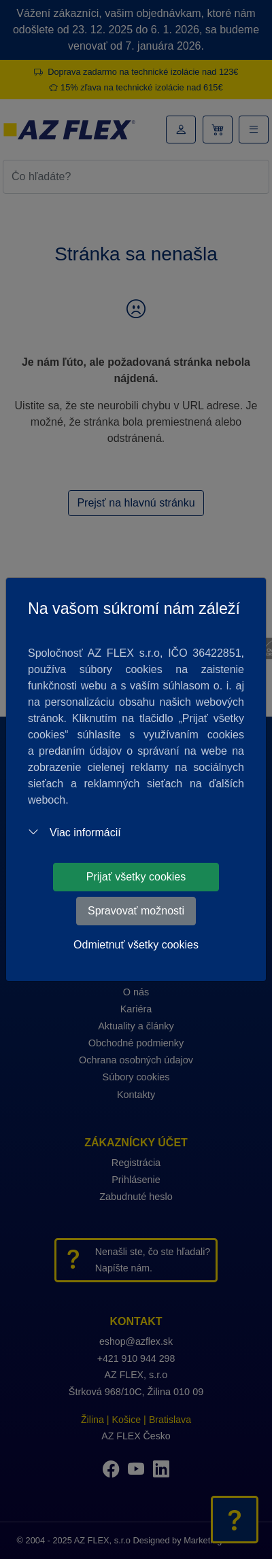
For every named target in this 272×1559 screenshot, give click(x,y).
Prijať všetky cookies (136, 877)
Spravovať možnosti (136, 910)
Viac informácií (74, 832)
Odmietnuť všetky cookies (136, 944)
